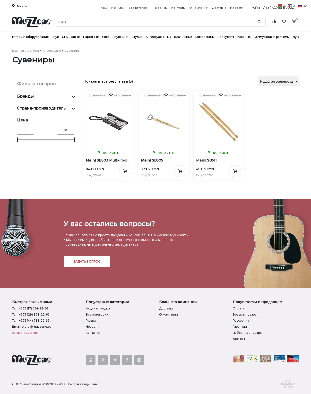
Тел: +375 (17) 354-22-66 (30, 308)
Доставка (219, 7)
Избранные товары (247, 332)
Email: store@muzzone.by (31, 326)
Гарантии (240, 326)
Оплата (238, 308)
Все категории (140, 7)
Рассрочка (241, 320)
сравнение (97, 95)
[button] (120, 95)
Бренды (161, 7)
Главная (91, 320)
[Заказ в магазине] (278, 81)
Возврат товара (245, 314)
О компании (198, 7)
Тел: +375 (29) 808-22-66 (30, 314)
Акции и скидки (113, 7)
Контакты (178, 7)
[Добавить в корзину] (125, 171)
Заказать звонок (24, 332)
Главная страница (25, 50)
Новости (236, 7)
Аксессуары (52, 50)
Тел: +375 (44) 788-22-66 (30, 320)
